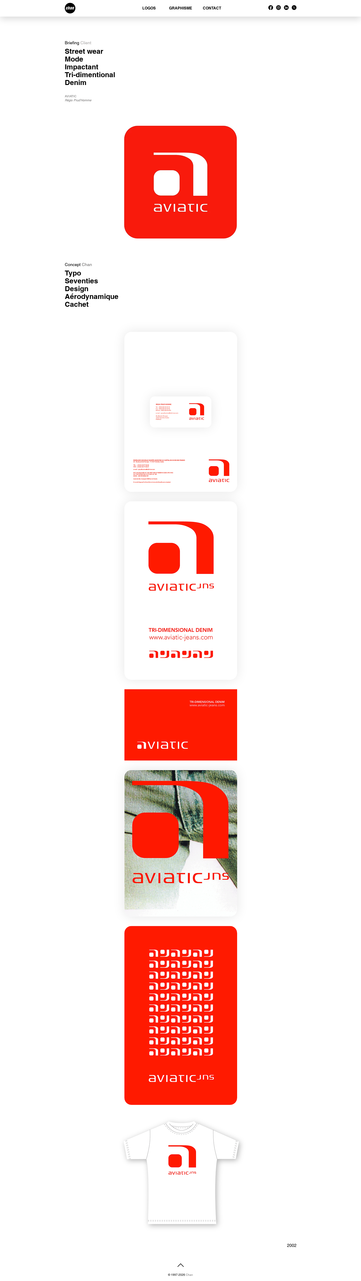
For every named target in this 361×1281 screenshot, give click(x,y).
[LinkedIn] (286, 7)
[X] (294, 7)
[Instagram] (278, 7)
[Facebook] (270, 7)
